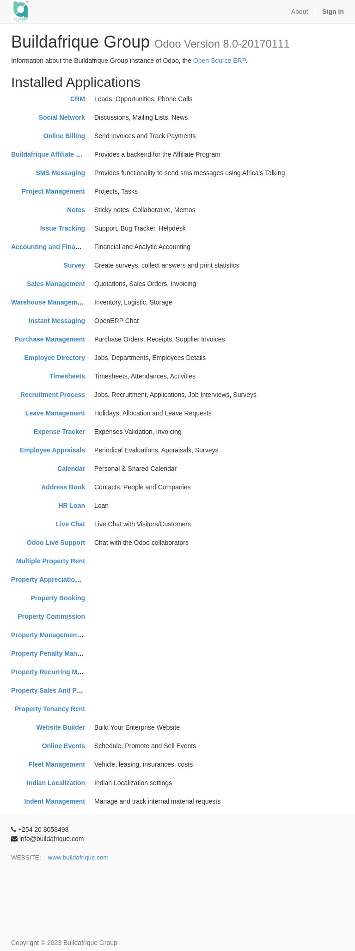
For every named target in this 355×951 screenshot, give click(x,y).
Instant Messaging (57, 320)
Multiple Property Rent (50, 561)
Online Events (63, 746)
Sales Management (56, 283)
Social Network (62, 117)
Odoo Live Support (56, 542)
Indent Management (54, 801)
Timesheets (67, 376)
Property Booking (58, 598)
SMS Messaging (60, 173)
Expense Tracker (59, 431)
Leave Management (55, 413)
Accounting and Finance (48, 246)
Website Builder (60, 727)
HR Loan (71, 505)
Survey (74, 265)
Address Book (63, 487)
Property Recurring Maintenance (61, 672)
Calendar (71, 468)
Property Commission (51, 616)
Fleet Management (57, 764)
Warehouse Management (49, 302)
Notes (76, 209)
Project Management (53, 191)
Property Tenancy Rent (50, 709)
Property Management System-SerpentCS (75, 635)
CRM (77, 99)
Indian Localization (56, 782)
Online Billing (64, 136)
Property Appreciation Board (55, 579)
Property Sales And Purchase (56, 690)
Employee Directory (55, 357)
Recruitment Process (52, 394)
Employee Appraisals (52, 450)
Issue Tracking (62, 228)
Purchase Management (50, 339)
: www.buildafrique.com (74, 857)
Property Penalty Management (57, 653)
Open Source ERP (219, 60)
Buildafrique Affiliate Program (57, 154)
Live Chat (70, 524)
